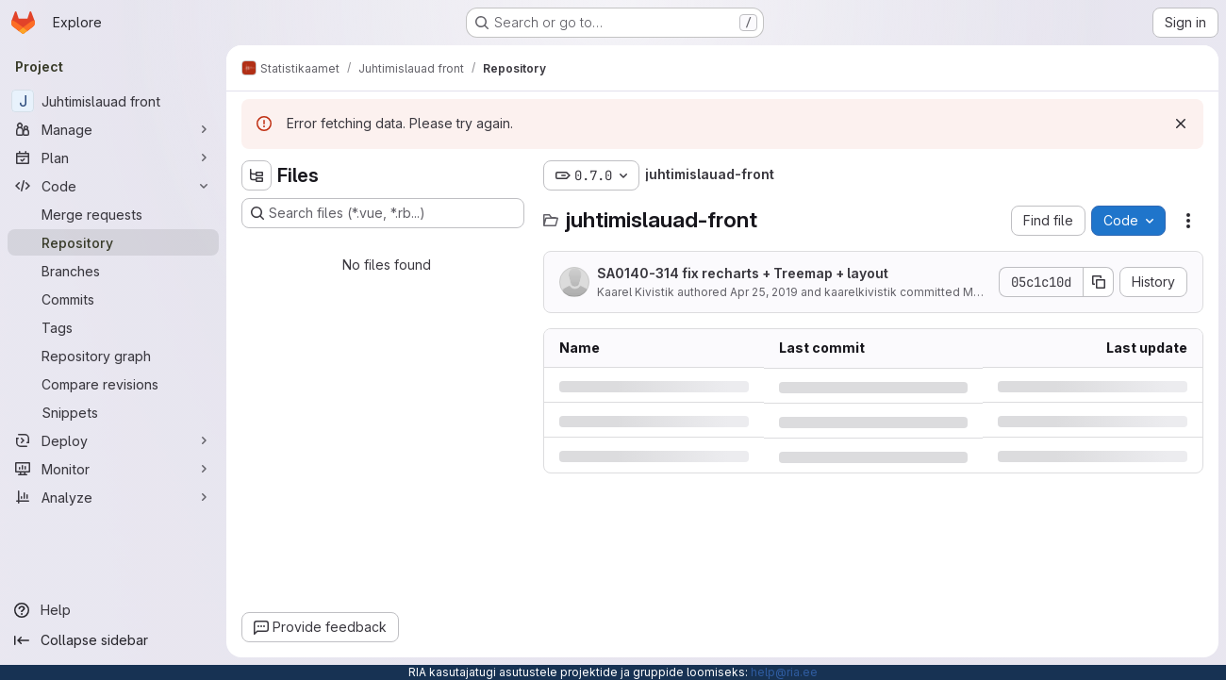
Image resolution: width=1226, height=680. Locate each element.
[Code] (113, 186)
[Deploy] (113, 440)
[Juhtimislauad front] (113, 101)
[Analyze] (113, 497)
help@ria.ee (784, 672)
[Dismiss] (1180, 123)
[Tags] (113, 327)
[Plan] (113, 157)
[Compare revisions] (113, 384)
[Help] (113, 610)
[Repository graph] (113, 355)
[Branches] (113, 270)
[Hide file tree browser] (256, 175)
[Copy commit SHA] (1099, 282)
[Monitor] (113, 469)
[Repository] (113, 242)
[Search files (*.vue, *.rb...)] (382, 213)
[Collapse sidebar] (113, 640)
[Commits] (113, 299)
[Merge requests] (113, 214)
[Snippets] (113, 412)
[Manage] (113, 129)
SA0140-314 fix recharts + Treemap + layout (742, 273)
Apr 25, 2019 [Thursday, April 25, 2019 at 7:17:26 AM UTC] (764, 292)
